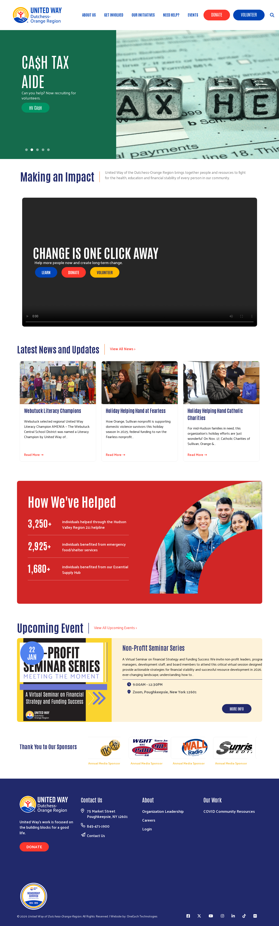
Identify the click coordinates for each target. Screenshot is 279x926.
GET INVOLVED (113, 14)
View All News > (123, 348)
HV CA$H (35, 107)
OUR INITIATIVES (143, 14)
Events (193, 14)
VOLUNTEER (105, 272)
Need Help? (171, 14)
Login (147, 828)
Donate (216, 14)
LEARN (46, 272)
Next (261, 750)
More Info (237, 708)
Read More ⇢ (33, 454)
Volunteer (249, 14)
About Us (89, 14)
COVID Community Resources (229, 811)
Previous (83, 750)
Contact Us (96, 835)
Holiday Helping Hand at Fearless (136, 410)
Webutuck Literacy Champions (52, 410)
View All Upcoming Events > (115, 627)
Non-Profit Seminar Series (153, 647)
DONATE (73, 272)
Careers (148, 820)
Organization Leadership (163, 811)
